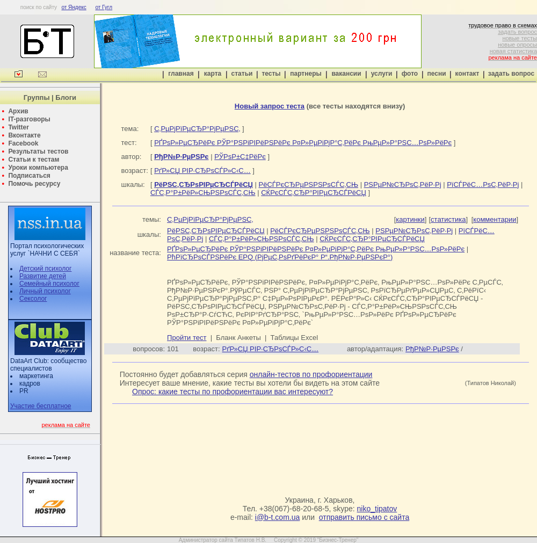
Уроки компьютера (38, 167)
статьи (242, 73)
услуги (382, 73)
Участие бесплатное (40, 406)
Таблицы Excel (294, 338)
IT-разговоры (29, 119)
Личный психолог (45, 291)
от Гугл (103, 7)
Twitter (18, 127)
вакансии (346, 73)
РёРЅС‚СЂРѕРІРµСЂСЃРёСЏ (215, 231)
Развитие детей (42, 276)
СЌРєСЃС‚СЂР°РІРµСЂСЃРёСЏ (313, 193)
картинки (410, 219)
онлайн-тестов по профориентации (311, 374)
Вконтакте (24, 135)
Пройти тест (186, 338)
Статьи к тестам (33, 159)
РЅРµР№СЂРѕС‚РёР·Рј (402, 184)
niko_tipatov (377, 508)
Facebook (23, 143)
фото (410, 73)
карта (212, 73)
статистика (448, 219)
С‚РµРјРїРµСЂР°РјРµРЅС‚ (197, 129)
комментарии (494, 219)
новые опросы (517, 44)
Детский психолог (45, 268)
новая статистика (513, 51)
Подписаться (29, 175)
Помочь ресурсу (34, 183)
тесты (271, 73)
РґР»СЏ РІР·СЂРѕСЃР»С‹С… (202, 170)
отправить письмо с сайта (364, 517)
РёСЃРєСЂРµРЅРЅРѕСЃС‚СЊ (309, 184)
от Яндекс (73, 7)
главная (180, 73)
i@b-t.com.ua (277, 517)
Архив (18, 111)
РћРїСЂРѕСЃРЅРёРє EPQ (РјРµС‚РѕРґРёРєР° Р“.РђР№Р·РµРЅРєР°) (280, 257)
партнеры (305, 73)
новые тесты (519, 38)
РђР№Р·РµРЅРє (432, 349)
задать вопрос (517, 31)
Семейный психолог (49, 283)
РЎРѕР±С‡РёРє (240, 157)
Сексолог (33, 298)
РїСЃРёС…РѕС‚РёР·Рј (483, 184)
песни (436, 73)
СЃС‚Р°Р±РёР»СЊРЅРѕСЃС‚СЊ (203, 193)
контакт (467, 73)
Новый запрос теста (269, 106)
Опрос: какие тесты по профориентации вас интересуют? (232, 391)
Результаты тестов (38, 151)
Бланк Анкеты (238, 338)
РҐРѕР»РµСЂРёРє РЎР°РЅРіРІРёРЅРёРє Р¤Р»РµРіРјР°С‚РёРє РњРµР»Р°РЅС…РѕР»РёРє (303, 143)
